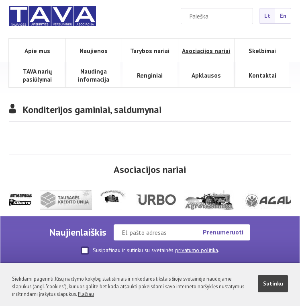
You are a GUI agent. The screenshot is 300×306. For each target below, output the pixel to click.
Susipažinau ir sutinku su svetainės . (150, 250)
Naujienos (94, 51)
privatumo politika (196, 250)
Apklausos (206, 75)
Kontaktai (262, 75)
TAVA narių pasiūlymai (37, 75)
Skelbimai (262, 51)
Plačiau (86, 294)
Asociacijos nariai (206, 51)
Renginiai (150, 75)
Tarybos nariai (149, 51)
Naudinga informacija (93, 75)
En (283, 15)
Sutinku (273, 283)
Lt (267, 15)
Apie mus (37, 51)
